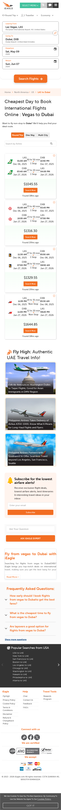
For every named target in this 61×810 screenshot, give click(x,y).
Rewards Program (47, 697)
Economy (45, 15)
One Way (30, 135)
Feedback (27, 703)
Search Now (30, 190)
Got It (31, 805)
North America (21, 92)
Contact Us (28, 700)
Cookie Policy (9, 703)
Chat (25, 696)
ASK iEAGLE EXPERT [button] (30, 538)
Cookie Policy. (44, 799)
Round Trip (17, 135)
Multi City (43, 135)
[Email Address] (30, 505)
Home (9, 92)
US (32, 92)
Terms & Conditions (8, 709)
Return (8, 60)
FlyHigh (6, 696)
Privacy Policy (9, 700)
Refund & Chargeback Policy (8, 720)
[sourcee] (30, 144)
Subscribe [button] (30, 512)
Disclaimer (7, 714)
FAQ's (25, 707)
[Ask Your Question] (30, 529)
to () (44, 563)
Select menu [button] (30, 5)
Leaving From (11, 23)
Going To (9, 36)
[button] (43, 5)
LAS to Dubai (44, 92)
